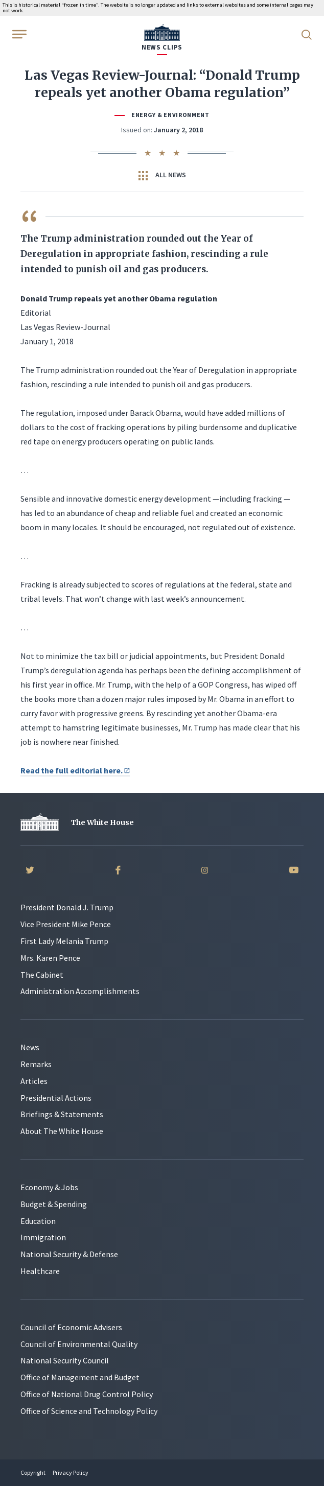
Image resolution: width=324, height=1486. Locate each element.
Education (38, 1221)
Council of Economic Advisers (71, 1327)
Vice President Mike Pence (65, 924)
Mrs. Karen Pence (50, 958)
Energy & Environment (170, 115)
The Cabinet (41, 975)
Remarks (36, 1064)
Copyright (32, 1472)
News (29, 1047)
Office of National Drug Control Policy (86, 1394)
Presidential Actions (55, 1098)
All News (162, 175)
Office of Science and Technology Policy (88, 1411)
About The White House (61, 1131)
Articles (34, 1081)
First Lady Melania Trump (64, 941)
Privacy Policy (70, 1472)
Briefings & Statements (61, 1114)
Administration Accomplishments (80, 991)
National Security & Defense (69, 1254)
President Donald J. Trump (66, 907)
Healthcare (40, 1271)
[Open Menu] (18, 33)
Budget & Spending (53, 1204)
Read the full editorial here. (75, 770)
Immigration (43, 1237)
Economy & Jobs (49, 1187)
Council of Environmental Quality (78, 1344)
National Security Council (64, 1360)
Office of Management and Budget (80, 1377)
